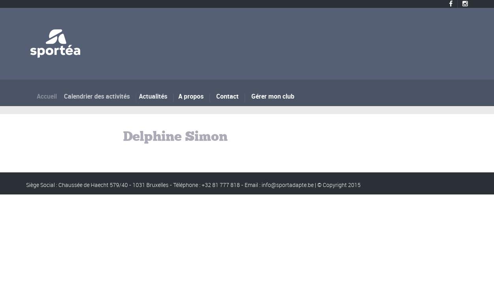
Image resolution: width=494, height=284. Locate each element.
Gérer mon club (272, 96)
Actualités (154, 96)
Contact (227, 96)
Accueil (50, 96)
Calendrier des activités (99, 96)
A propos (191, 96)
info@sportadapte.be (288, 185)
